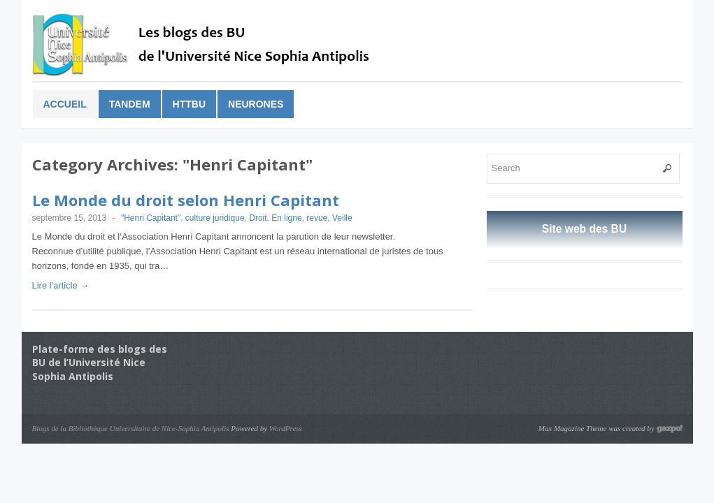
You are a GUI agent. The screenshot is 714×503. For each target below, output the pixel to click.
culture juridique (215, 218)
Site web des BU (584, 229)
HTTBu (189, 104)
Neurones (255, 104)
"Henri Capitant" (150, 218)
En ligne (286, 218)
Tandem (129, 104)
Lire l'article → (61, 285)
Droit (257, 218)
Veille (342, 218)
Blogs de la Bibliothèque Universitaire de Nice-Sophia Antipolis (130, 428)
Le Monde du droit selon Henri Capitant (185, 199)
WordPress (285, 428)
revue (316, 218)
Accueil (65, 104)
